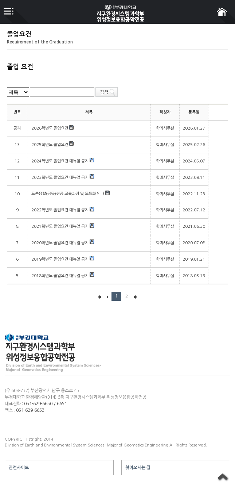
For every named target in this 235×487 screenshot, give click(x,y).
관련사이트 (19, 467)
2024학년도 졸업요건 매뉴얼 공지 (60, 161)
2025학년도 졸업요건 (50, 145)
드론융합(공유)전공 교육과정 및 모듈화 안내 (68, 194)
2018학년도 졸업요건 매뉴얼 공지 (60, 276)
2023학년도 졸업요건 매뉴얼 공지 (60, 178)
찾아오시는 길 (137, 467)
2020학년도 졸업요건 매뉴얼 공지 (60, 243)
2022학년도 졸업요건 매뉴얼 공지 (60, 210)
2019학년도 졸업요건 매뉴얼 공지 (60, 259)
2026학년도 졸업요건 (50, 128)
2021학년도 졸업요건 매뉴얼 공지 (60, 227)
